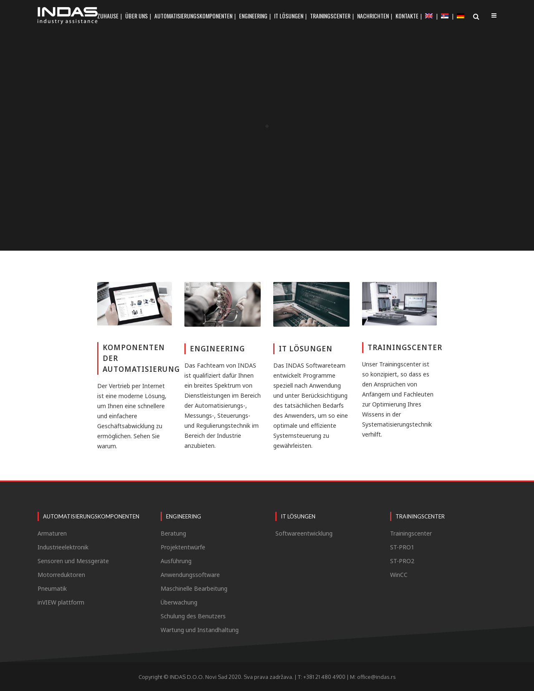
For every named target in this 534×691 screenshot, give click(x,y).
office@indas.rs (376, 676)
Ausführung (176, 561)
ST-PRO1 (402, 547)
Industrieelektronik (63, 547)
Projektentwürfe (183, 547)
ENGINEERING (217, 348)
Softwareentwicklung (303, 533)
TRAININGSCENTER (405, 347)
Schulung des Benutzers (193, 616)
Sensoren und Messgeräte (73, 561)
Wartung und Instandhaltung (200, 630)
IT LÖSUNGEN (305, 348)
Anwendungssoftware (190, 575)
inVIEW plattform (61, 602)
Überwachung (179, 602)
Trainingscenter (411, 533)
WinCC (399, 575)
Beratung (173, 533)
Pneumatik (52, 588)
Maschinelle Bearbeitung (194, 588)
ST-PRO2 (402, 561)
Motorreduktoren (61, 575)
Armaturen (52, 533)
